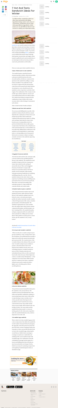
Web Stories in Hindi (34, 394)
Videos (32, 400)
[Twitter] (54, 387)
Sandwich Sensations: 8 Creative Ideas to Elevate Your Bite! (23, 146)
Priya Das (15, 16)
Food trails (33, 402)
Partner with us (42, 396)
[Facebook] (51, 387)
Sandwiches (15, 45)
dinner (26, 52)
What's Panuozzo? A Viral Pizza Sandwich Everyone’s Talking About (31, 147)
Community (33, 396)
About (40, 392)
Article (16, 4)
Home (13, 4)
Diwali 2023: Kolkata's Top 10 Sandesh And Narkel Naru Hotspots (15, 147)
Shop (32, 397)
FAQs (40, 395)
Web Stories (33, 392)
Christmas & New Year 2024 (34, 404)
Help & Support (42, 393)
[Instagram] (56, 387)
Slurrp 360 (33, 399)
